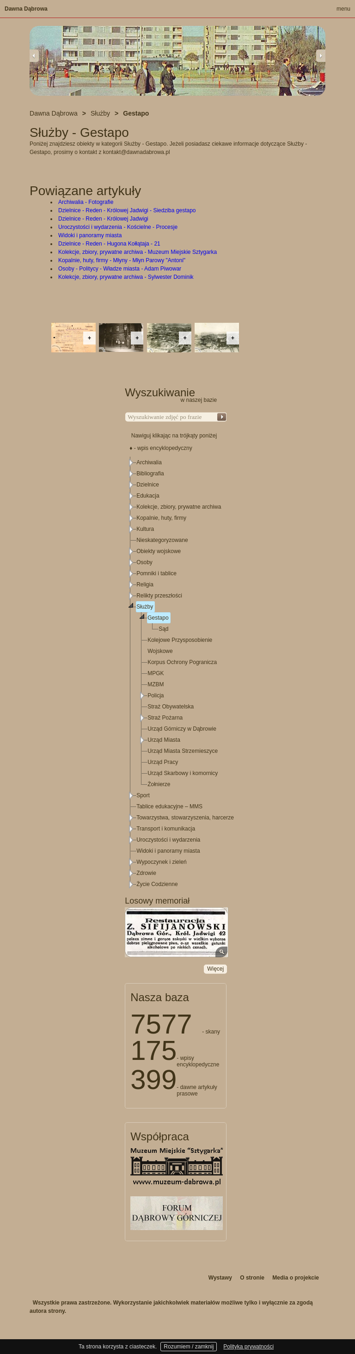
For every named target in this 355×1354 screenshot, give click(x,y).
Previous (34, 55)
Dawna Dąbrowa (26, 9)
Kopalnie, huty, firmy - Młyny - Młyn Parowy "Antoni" (121, 260)
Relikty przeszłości (159, 595)
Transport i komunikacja (165, 828)
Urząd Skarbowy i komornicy (182, 773)
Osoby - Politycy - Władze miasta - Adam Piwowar (119, 268)
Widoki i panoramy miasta (90, 235)
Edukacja (147, 495)
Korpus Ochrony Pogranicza (182, 662)
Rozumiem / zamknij (189, 1346)
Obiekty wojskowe (158, 551)
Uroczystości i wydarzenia (168, 840)
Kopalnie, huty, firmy (161, 518)
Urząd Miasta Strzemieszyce (182, 751)
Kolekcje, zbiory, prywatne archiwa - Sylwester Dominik (126, 277)
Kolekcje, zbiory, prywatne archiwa (178, 507)
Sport (143, 795)
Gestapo (157, 618)
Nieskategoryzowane (162, 540)
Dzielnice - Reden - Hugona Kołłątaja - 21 (109, 243)
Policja (155, 695)
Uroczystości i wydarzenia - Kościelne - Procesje (118, 227)
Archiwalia (149, 462)
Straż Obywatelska (170, 706)
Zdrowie (146, 873)
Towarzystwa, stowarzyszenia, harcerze (185, 817)
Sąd (163, 629)
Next (321, 55)
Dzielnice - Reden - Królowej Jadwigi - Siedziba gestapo (127, 210)
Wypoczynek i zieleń (161, 862)
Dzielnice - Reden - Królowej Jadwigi (103, 218)
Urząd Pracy (162, 762)
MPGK (155, 673)
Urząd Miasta (163, 740)
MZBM (155, 684)
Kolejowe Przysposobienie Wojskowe (179, 645)
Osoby (144, 562)
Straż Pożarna (165, 717)
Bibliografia (150, 473)
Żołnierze (158, 784)
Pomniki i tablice (156, 573)
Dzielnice (147, 484)
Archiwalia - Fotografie (85, 202)
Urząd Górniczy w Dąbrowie (181, 729)
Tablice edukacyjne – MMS (169, 806)
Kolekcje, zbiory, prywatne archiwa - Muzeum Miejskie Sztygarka (137, 252)
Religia (144, 584)
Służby (144, 606)
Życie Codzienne (157, 884)
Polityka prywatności (248, 1346)
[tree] (176, 673)
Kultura (145, 529)
